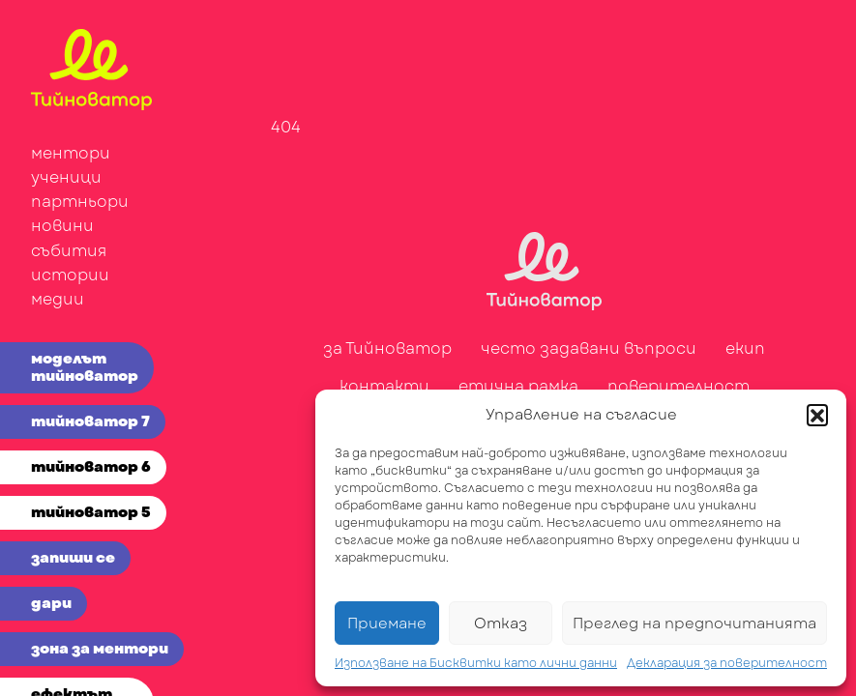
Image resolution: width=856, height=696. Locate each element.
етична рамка (518, 386)
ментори (70, 153)
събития (68, 251)
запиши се (73, 557)
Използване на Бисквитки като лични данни (476, 663)
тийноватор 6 (91, 467)
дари (51, 603)
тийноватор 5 (91, 512)
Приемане (387, 623)
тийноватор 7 (90, 421)
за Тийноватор (387, 348)
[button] (817, 414)
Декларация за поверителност (727, 663)
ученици (66, 177)
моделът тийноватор (84, 367)
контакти (384, 386)
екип (745, 348)
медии (57, 299)
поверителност (678, 386)
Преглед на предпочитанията (694, 623)
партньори (80, 201)
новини (62, 226)
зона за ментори (99, 648)
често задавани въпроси (588, 348)
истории (70, 275)
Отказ (500, 623)
